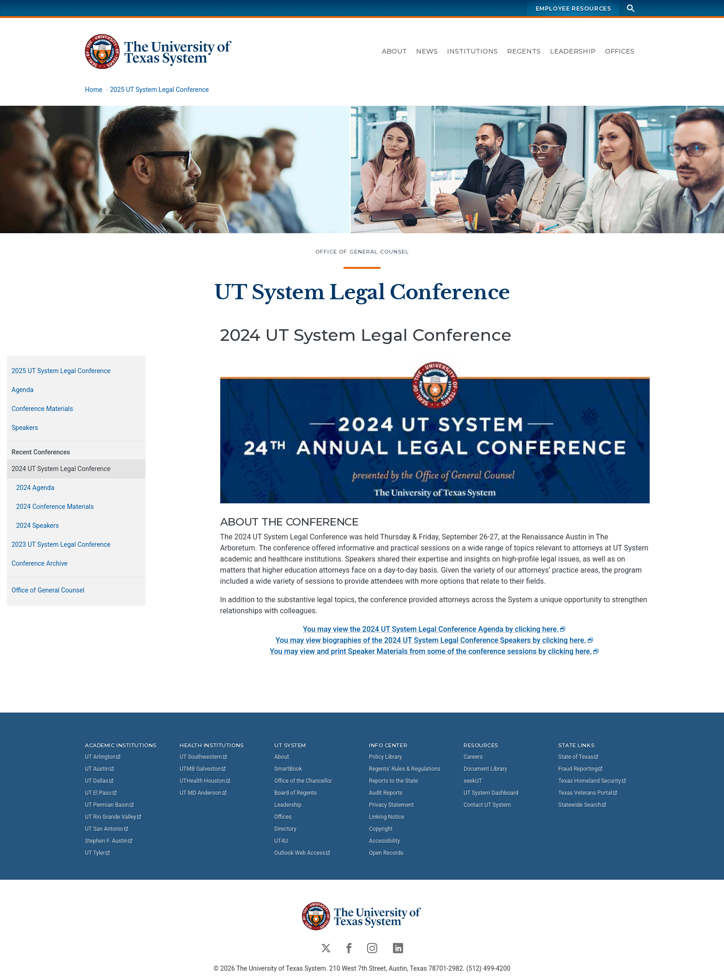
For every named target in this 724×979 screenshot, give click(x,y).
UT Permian (110, 805)
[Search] (631, 8)
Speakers (25, 427)
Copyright (380, 829)
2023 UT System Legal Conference (61, 544)
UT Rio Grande (113, 817)
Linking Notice (386, 817)
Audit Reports (386, 793)
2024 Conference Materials (55, 506)
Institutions (472, 51)
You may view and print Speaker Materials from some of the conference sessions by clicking (435, 651)
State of (578, 757)
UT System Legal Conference (362, 292)
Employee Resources (573, 8)
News (427, 51)
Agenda (23, 389)
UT (103, 757)
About (394, 51)
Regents (524, 51)
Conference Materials (42, 408)
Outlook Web (302, 853)
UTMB (203, 769)
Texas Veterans (588, 793)
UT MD (203, 793)
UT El (101, 793)
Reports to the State (393, 781)
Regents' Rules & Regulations (404, 769)
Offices (619, 51)
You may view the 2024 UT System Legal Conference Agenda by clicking (435, 629)
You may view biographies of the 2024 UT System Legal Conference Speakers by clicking (435, 640)
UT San (107, 829)
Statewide (582, 805)
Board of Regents (295, 793)
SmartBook (288, 769)
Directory (285, 829)
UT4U (281, 841)
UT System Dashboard (491, 793)
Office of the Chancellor (303, 781)
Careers (473, 757)
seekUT (473, 781)
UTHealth (205, 781)
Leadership (573, 51)
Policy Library (385, 757)
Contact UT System (487, 805)
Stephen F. (109, 841)
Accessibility (384, 841)
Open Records (386, 853)
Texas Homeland (592, 781)
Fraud (580, 769)
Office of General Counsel (362, 251)
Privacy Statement (391, 805)
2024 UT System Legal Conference (61, 468)
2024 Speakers (37, 525)
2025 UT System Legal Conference (159, 89)
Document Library (485, 769)
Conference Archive (39, 563)
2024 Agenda (35, 487)
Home (94, 89)
